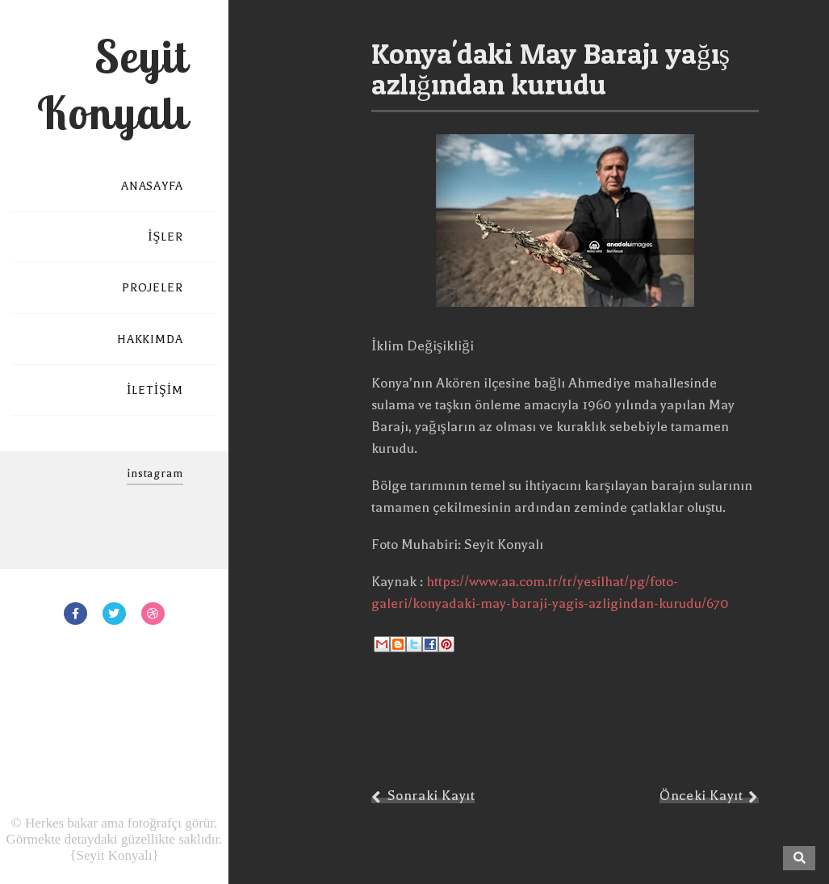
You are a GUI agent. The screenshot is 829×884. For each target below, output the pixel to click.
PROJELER (152, 288)
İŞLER (165, 237)
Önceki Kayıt (701, 795)
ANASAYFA (152, 186)
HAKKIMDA (150, 339)
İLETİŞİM (155, 390)
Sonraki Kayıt (431, 795)
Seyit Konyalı (112, 83)
